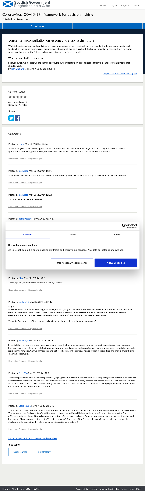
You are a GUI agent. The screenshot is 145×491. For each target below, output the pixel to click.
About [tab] (117, 234)
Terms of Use (134, 489)
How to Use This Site (30, 489)
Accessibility (82, 489)
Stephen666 (25, 405)
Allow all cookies (116, 262)
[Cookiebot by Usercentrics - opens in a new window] (124, 226)
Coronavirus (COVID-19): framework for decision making (47, 14)
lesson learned (20, 451)
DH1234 (23, 373)
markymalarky (18, 68)
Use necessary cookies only (72, 262)
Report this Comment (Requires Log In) (25, 158)
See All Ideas (37, 26)
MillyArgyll (24, 340)
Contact (6, 489)
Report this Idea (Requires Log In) (120, 73)
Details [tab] (72, 234)
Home (103, 5)
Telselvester (25, 218)
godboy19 (24, 302)
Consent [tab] (27, 234)
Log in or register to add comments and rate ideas (32, 438)
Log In (113, 5)
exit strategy (44, 451)
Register (125, 5)
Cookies (103, 489)
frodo (21, 144)
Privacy (93, 489)
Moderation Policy (117, 489)
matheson (23, 170)
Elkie (21, 278)
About (137, 5)
